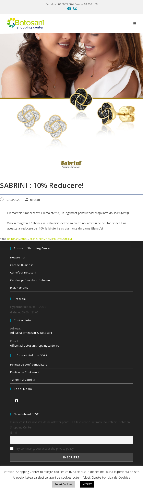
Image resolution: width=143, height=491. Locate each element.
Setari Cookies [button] (63, 484)
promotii (44, 239)
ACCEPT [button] (87, 484)
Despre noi (17, 257)
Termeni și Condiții (22, 379)
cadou (24, 239)
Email (13, 432)
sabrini (67, 239)
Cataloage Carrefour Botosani (30, 280)
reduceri (56, 239)
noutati (35, 200)
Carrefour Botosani (23, 272)
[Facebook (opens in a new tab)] (69, 8)
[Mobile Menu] (134, 23)
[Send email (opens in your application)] (74, 8)
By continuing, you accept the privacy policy (42, 448)
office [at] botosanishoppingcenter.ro (34, 345)
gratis (33, 239)
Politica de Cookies (116, 477)
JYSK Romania (19, 287)
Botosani (13, 239)
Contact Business (22, 265)
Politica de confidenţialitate (28, 364)
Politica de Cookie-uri (24, 372)
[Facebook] (16, 400)
